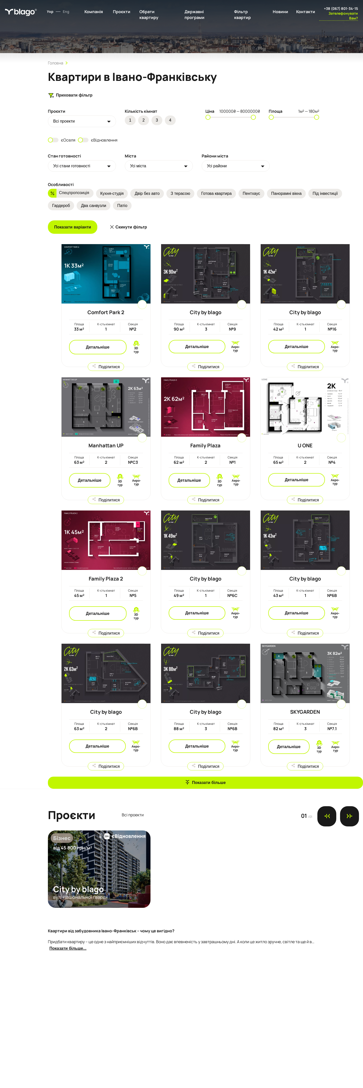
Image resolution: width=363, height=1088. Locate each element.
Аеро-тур (235, 348)
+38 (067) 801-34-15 (341, 8)
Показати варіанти (72, 227)
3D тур (136, 350)
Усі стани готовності (71, 166)
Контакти (305, 11)
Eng (66, 11)
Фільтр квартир (242, 14)
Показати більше (209, 782)
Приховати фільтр (70, 95)
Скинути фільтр (131, 227)
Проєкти (121, 11)
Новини (280, 11)
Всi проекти (64, 121)
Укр (50, 11)
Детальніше (97, 347)
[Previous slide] (326, 816)
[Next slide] (349, 816)
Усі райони (217, 166)
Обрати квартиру (148, 14)
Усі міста (138, 166)
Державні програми (194, 14)
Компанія (93, 11)
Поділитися (109, 366)
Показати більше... (67, 948)
